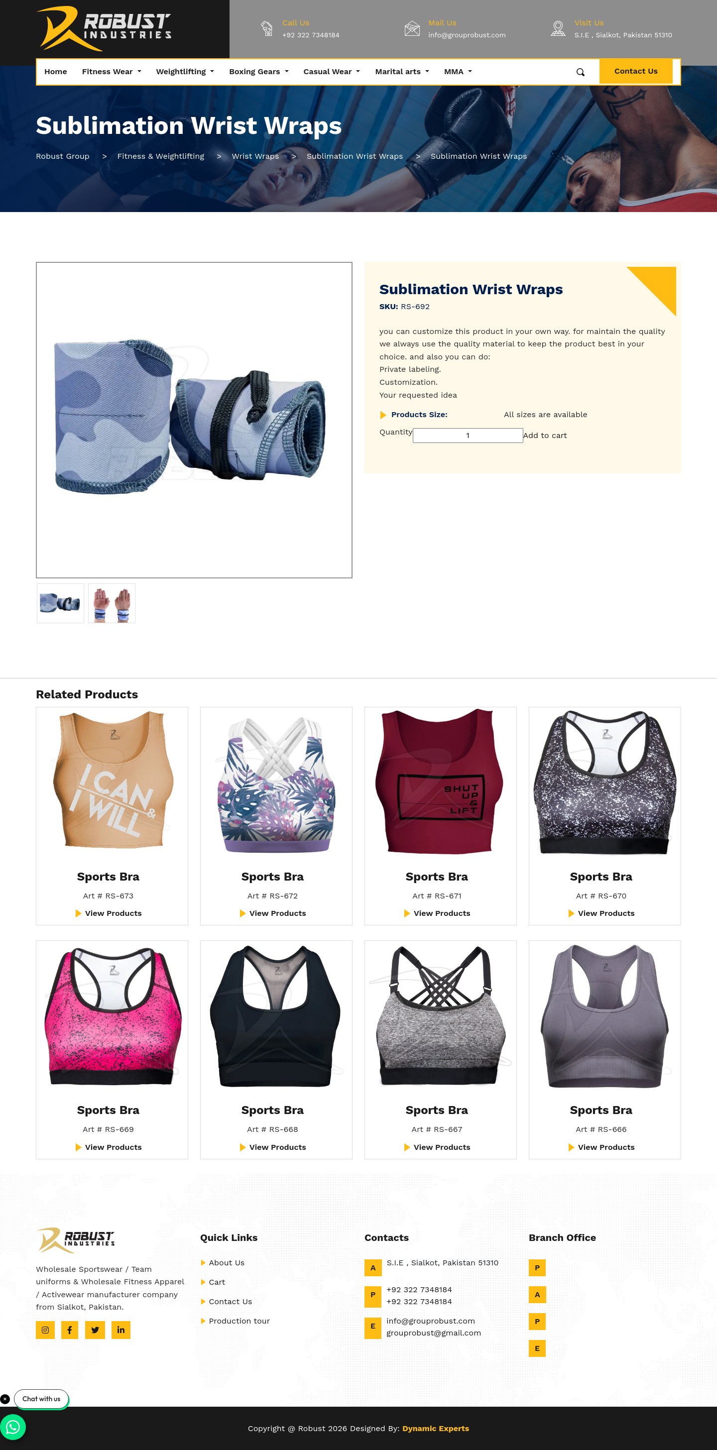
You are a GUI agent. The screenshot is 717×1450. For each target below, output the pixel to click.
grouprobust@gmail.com (433, 1333)
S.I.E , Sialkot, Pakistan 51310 (624, 35)
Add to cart (545, 435)
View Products (108, 913)
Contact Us (636, 71)
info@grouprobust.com (467, 35)
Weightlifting (182, 71)
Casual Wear (329, 71)
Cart (212, 1282)
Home (55, 71)
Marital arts (399, 71)
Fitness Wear (108, 71)
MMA (455, 71)
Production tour (235, 1321)
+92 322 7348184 (311, 35)
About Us (222, 1262)
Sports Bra (108, 877)
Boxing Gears (255, 71)
